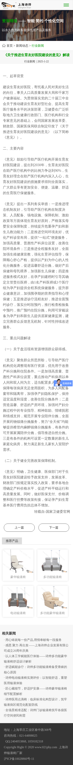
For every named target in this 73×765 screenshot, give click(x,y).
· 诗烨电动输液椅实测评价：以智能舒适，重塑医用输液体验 (35, 680)
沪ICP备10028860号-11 (19, 758)
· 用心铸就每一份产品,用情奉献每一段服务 (33, 639)
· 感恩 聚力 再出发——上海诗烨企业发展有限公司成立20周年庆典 (36, 648)
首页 (10, 45)
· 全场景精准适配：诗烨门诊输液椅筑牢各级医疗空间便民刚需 (35, 712)
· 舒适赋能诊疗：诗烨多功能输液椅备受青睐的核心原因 (35, 669)
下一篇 (53, 527)
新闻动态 (22, 45)
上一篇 (19, 527)
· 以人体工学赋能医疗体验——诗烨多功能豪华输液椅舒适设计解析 (35, 658)
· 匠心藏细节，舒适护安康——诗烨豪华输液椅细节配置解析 (35, 691)
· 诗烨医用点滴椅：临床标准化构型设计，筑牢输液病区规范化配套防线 (35, 702)
